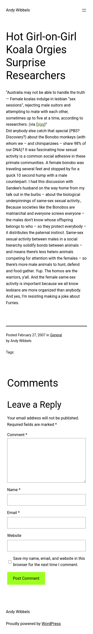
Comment (17, 434)
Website (14, 535)
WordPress (51, 623)
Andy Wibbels (18, 10)
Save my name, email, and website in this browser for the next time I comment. (49, 561)
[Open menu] (84, 10)
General (56, 335)
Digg (40, 124)
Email (13, 512)
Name (14, 489)
